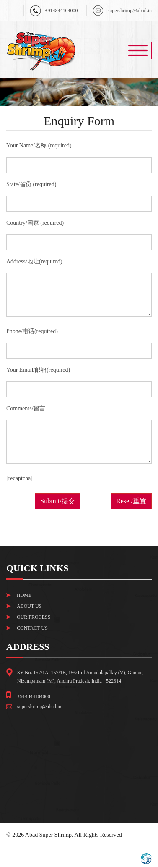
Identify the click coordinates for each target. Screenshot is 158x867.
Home (24, 595)
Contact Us (32, 628)
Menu (138, 50)
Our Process (33, 617)
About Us (29, 606)
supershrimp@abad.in (130, 10)
